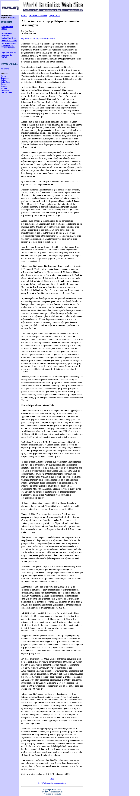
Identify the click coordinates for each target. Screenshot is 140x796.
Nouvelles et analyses (38, 16)
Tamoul (4, 88)
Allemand (5, 69)
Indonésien (6, 82)
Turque (4, 86)
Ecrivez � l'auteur (47, 39)
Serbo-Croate (6, 92)
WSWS (13, 18)
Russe (3, 84)
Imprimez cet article (29, 39)
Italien (3, 80)
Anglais (4, 76)
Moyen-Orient (54, 16)
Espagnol (5, 78)
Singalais (5, 90)
